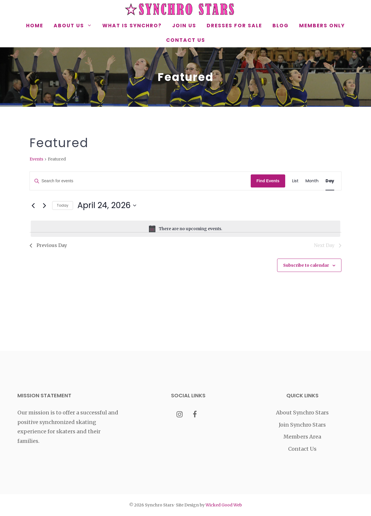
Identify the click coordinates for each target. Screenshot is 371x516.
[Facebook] (194, 415)
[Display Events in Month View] (312, 181)
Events (36, 159)
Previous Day (48, 245)
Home (34, 25)
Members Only (322, 25)
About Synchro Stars (302, 412)
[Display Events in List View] (295, 181)
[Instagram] (179, 415)
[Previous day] (33, 205)
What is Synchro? (132, 25)
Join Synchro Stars (302, 424)
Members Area (302, 436)
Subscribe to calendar (306, 265)
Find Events (268, 180)
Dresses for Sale (234, 25)
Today (62, 205)
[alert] (185, 229)
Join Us (184, 25)
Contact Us (185, 40)
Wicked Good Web (223, 505)
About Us (75, 25)
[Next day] (44, 205)
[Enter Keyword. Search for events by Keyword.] (140, 181)
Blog (280, 25)
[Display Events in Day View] (329, 181)
